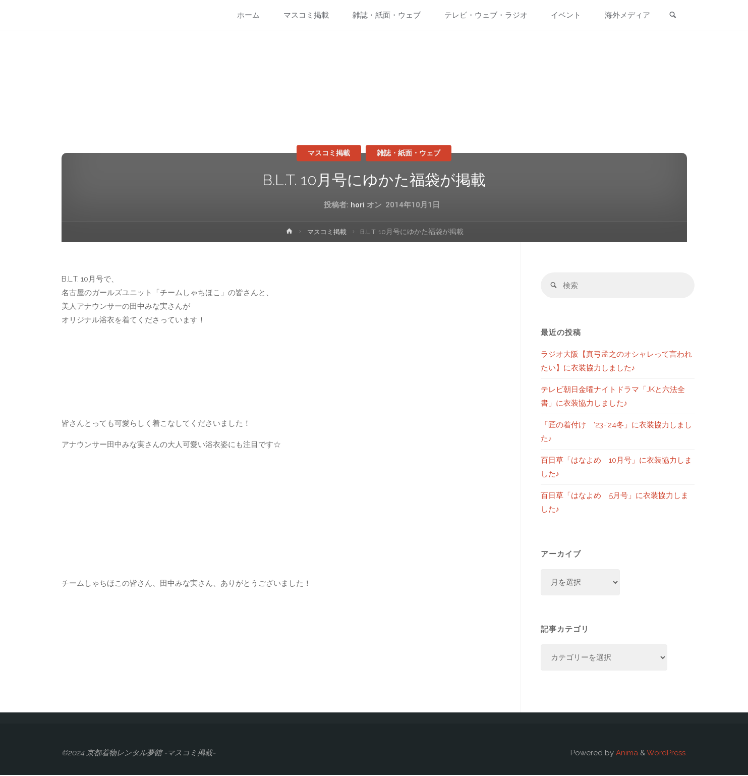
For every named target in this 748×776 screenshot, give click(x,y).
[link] (672, 15)
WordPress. (667, 753)
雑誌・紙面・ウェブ (411, 152)
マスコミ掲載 (326, 152)
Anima (626, 753)
